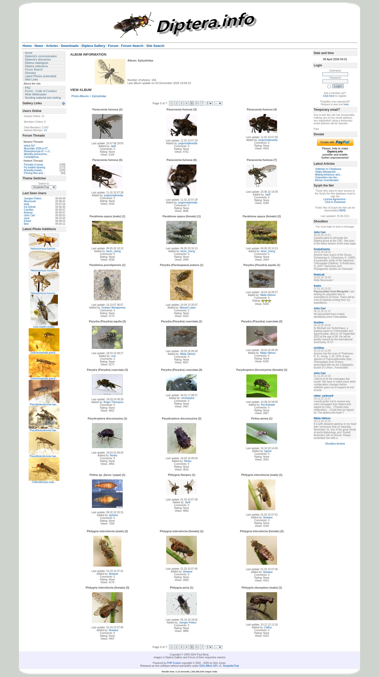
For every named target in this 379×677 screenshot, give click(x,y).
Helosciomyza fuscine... (43, 248)
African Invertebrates (327, 180)
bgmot (267, 451)
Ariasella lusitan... (34, 170)
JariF (113, 146)
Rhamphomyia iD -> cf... (38, 151)
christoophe (187, 398)
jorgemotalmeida (187, 143)
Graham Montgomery (113, 307)
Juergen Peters (32, 198)
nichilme (319, 347)
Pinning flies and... (34, 173)
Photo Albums (80, 96)
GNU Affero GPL (208, 665)
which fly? (29, 145)
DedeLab (319, 274)
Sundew (318, 322)
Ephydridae (99, 96)
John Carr (29, 215)
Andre (317, 285)
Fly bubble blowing (34, 167)
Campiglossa (31, 157)
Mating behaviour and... (328, 174)
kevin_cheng (113, 251)
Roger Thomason (113, 402)
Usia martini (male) (44, 326)
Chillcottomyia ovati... (44, 482)
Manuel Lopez (188, 307)
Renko (113, 455)
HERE (342, 210)
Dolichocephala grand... (43, 352)
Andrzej (28, 212)
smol (26, 218)
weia (26, 204)
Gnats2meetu (322, 249)
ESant (27, 221)
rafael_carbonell (323, 395)
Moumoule (30, 201)
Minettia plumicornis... (36, 154)
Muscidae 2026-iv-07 (36, 148)
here (346, 104)
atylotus (113, 515)
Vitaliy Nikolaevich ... (327, 171)
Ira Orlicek (30, 207)
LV (45, 130)
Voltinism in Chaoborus (328, 169)
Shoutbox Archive (335, 443)
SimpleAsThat (231, 665)
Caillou (268, 627)
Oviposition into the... (327, 177)
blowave (268, 517)
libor (26, 223)
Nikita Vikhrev (268, 295)
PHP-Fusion (174, 663)
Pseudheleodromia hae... (44, 404)
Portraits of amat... (34, 164)
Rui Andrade (268, 404)
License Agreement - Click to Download (335, 200)
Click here (328, 96)
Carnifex (29, 209)
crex (113, 356)
